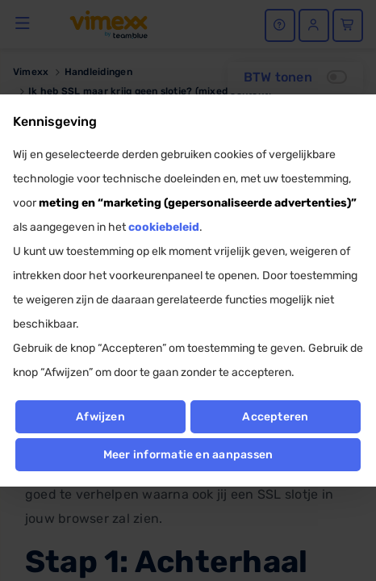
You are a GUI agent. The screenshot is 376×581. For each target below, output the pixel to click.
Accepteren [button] (275, 417)
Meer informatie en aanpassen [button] (188, 455)
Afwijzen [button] (100, 417)
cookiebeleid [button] (163, 227)
